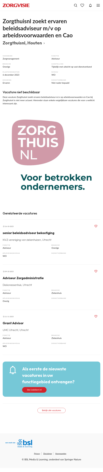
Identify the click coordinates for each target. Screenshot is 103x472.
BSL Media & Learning (36, 459)
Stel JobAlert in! (34, 389)
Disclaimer (47, 453)
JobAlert (90, 5)
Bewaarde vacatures (82, 5)
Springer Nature (73, 459)
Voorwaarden (60, 453)
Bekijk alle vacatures (51, 410)
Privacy (37, 453)
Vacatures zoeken (75, 5)
